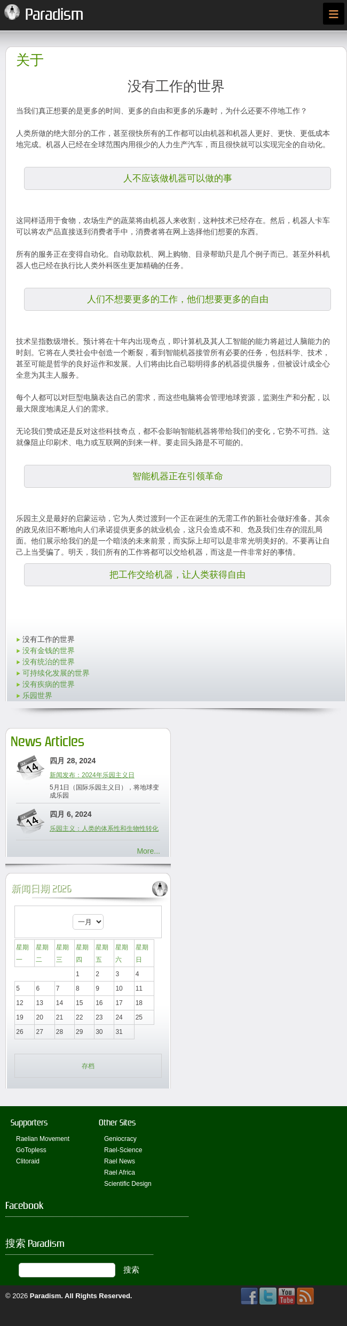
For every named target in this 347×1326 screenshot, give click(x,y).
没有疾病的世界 (48, 684)
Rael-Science (123, 1150)
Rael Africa (119, 1172)
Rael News (119, 1161)
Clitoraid (28, 1161)
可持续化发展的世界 (56, 673)
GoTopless (31, 1150)
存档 (88, 1066)
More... (148, 851)
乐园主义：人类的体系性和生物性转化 (104, 828)
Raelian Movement (42, 1139)
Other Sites (117, 1122)
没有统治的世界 (48, 661)
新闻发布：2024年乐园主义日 (92, 775)
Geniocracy (120, 1139)
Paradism (45, 1296)
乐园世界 (37, 695)
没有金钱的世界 (48, 650)
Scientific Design (128, 1183)
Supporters (29, 1122)
